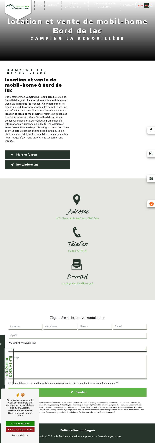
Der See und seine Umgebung (104, 5)
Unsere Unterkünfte (73, 5)
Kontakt (128, 5)
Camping (51, 5)
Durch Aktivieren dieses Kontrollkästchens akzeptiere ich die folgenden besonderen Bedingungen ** (65, 378)
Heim (39, 5)
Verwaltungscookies (109, 436)
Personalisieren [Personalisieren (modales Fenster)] (20, 435)
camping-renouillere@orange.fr (77, 279)
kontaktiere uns (24, 164)
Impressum (88, 436)
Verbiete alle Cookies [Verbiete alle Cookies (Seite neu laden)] (20, 429)
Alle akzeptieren (20, 423)
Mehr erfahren (23, 154)
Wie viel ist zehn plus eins (22, 338)
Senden (81, 388)
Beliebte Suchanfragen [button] (77, 430)
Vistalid (40, 436)
